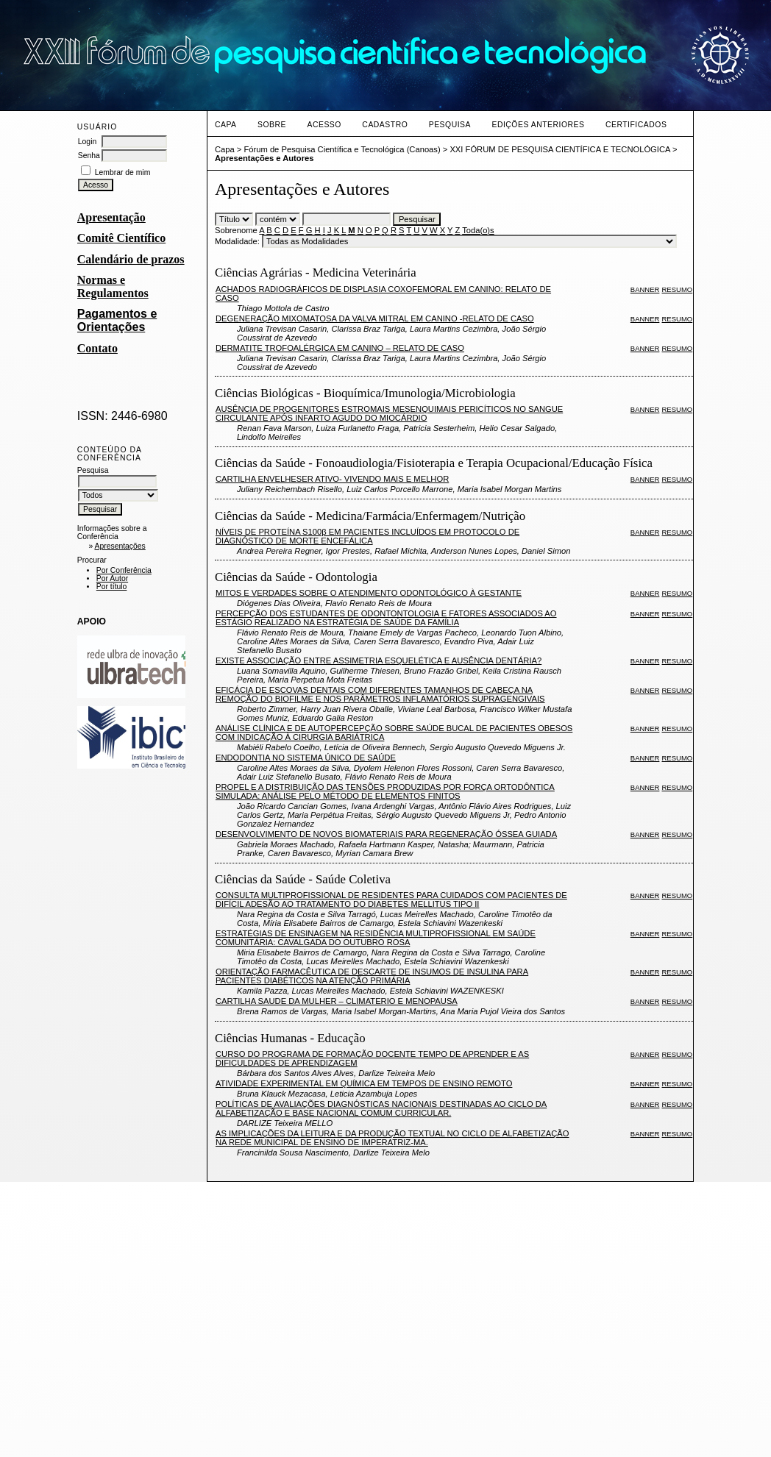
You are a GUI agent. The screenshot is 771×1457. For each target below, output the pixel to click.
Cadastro (385, 125)
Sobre (271, 125)
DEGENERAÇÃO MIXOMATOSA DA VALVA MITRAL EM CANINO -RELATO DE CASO (375, 318)
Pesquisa (450, 125)
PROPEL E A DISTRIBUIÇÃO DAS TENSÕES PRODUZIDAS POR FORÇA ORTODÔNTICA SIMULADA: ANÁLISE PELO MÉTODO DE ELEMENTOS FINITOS (385, 791)
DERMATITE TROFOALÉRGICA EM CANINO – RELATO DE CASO (340, 347)
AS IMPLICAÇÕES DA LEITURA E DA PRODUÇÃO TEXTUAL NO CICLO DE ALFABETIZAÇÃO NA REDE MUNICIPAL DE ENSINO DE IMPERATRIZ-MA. (392, 1138)
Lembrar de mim (123, 172)
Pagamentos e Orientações (117, 320)
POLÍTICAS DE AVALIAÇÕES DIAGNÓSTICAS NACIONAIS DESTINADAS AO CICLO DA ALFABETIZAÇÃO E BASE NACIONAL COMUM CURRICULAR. (381, 1108)
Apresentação (111, 217)
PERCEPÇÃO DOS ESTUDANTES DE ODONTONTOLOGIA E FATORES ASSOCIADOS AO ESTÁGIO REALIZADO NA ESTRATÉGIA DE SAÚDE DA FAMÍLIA (386, 618)
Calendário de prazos (131, 259)
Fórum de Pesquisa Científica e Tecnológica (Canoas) (342, 149)
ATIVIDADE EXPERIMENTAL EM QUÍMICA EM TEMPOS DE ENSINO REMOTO (364, 1083)
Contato (97, 348)
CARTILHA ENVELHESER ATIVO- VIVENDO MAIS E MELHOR (332, 478)
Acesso (324, 125)
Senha (89, 156)
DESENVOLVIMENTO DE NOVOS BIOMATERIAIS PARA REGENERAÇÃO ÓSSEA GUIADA (386, 834)
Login (87, 142)
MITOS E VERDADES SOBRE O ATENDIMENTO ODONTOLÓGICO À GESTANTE (369, 592)
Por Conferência (124, 570)
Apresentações (119, 546)
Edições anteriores (537, 125)
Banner (645, 289)
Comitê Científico (121, 238)
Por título (111, 587)
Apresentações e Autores (264, 158)
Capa (226, 125)
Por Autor (112, 578)
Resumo (677, 289)
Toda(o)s (478, 230)
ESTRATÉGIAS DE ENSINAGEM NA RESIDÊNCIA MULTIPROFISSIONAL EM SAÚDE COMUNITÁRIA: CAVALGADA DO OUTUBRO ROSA (376, 938)
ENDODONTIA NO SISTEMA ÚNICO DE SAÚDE (306, 757)
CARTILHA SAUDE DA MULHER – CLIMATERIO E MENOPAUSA (337, 1001)
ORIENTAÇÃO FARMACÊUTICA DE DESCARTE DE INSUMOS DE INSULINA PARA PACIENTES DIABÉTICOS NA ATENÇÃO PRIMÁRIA (372, 976)
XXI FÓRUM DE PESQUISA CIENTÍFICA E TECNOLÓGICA (559, 149)
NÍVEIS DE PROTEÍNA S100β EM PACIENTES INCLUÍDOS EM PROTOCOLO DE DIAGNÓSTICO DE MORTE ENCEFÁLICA (367, 536)
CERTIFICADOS (636, 125)
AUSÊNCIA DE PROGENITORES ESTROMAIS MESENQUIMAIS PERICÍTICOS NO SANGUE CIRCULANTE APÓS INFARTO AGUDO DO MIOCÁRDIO (389, 413)
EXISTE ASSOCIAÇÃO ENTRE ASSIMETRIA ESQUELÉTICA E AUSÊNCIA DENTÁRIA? (378, 660)
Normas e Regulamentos (113, 286)
